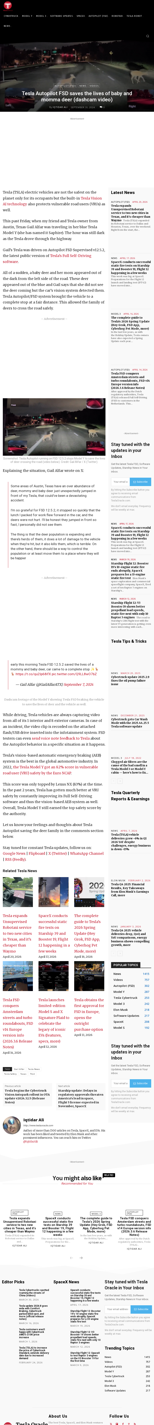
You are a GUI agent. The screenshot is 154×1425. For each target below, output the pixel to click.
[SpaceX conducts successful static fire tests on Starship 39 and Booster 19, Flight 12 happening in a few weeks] (53, 894)
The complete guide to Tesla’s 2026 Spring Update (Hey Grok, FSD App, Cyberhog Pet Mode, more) (87, 933)
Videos (94, 85)
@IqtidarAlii (30, 1141)
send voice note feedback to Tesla (61, 738)
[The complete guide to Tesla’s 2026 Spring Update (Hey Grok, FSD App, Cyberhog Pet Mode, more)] (89, 894)
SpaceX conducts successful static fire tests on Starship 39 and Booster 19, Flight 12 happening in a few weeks (54, 933)
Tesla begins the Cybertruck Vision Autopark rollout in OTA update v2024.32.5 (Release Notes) (27, 1096)
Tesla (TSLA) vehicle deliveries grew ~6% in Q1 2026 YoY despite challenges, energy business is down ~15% (131, 842)
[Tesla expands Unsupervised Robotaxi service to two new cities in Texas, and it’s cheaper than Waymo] (18, 894)
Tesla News (34, 1069)
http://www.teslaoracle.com (38, 1125)
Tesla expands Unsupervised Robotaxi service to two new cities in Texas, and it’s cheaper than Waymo (17, 933)
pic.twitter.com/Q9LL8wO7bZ (74, 674)
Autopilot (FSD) (65, 85)
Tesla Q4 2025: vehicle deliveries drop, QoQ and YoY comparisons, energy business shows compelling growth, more (130, 938)
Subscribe (140, 481)
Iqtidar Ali (60, 107)
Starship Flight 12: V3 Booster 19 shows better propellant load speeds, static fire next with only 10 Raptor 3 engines (129, 610)
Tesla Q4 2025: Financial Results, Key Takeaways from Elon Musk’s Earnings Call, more (130, 890)
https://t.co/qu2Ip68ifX (33, 674)
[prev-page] (113, 781)
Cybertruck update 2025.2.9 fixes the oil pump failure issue (130, 680)
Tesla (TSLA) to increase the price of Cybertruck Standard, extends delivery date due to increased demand (34, 1353)
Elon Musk (118, 880)
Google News (14, 853)
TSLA (32, 1074)
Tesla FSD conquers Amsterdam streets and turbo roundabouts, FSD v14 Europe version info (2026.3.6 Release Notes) (18, 1023)
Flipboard (37, 853)
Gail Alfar (19, 1069)
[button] (148, 36)
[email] (120, 482)
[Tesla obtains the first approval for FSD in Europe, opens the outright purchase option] (89, 978)
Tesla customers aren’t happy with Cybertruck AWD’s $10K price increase (32, 1333)
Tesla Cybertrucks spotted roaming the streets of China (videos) (34, 1293)
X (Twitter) (57, 853)
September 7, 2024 (78, 684)
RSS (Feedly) (15, 859)
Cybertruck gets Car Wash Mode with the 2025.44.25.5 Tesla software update (130, 723)
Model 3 (116, 314)
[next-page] (120, 781)
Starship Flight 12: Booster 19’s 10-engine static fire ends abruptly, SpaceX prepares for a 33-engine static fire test (130, 571)
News (82, 85)
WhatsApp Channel (87, 853)
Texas (23, 1074)
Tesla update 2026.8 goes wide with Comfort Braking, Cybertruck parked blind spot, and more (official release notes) (33, 1312)
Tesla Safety (10, 1074)
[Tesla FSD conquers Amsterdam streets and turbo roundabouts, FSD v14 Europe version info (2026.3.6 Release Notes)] (18, 978)
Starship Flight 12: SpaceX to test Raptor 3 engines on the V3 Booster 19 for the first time (85, 1357)
